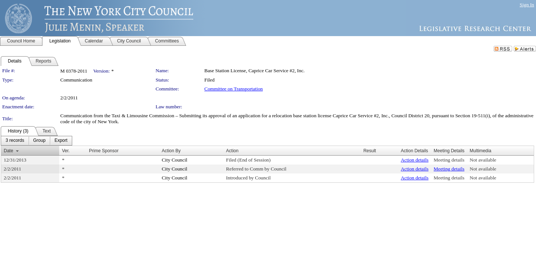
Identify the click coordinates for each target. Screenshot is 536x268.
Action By (171, 150)
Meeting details (449, 160)
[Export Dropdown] (61, 140)
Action (232, 150)
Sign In (527, 4)
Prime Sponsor (103, 150)
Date (8, 150)
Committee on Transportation (233, 89)
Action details (414, 160)
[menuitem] (15, 140)
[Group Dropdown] (39, 140)
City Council (175, 160)
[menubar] (36, 141)
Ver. (66, 150)
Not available (483, 160)
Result (369, 150)
